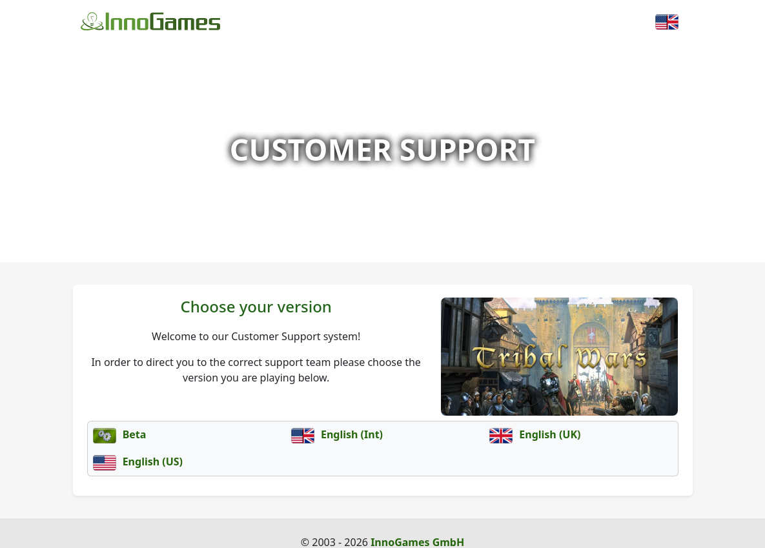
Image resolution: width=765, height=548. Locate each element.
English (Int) (337, 434)
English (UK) (534, 434)
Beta (120, 434)
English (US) (138, 461)
